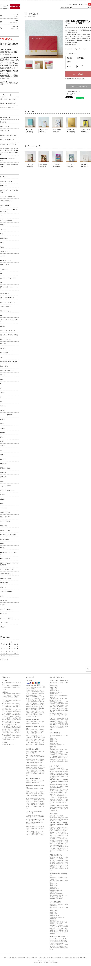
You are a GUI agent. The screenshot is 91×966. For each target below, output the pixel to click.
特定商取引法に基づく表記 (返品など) (75, 79)
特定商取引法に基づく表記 (72, 957)
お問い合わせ (21, 957)
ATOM (85, 957)
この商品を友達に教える (73, 91)
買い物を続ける (71, 94)
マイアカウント (73, 4)
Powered (45, 962)
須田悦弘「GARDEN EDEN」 (75, 130)
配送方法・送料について (57, 957)
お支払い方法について (44, 957)
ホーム (6, 957)
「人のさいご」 (71, 164)
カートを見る (86, 4)
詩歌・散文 (32, 16)
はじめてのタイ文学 (34, 15)
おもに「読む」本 (33, 13)
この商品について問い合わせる (78, 86)
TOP (26, 13)
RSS (81, 957)
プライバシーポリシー (31, 957)
